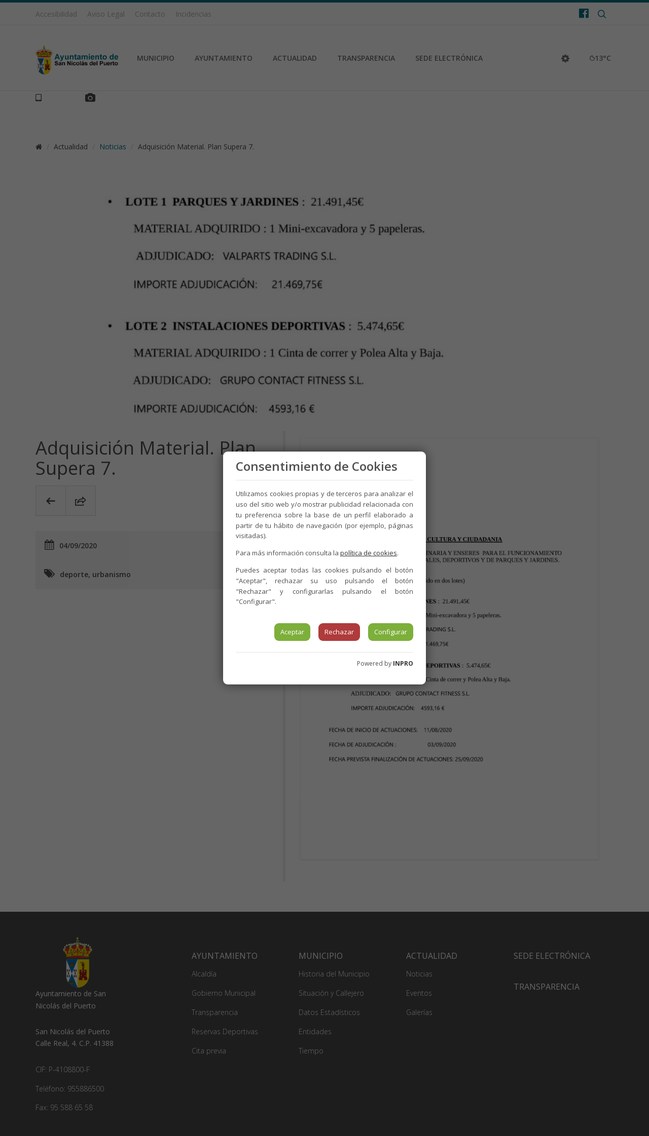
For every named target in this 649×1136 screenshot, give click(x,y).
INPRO (403, 663)
